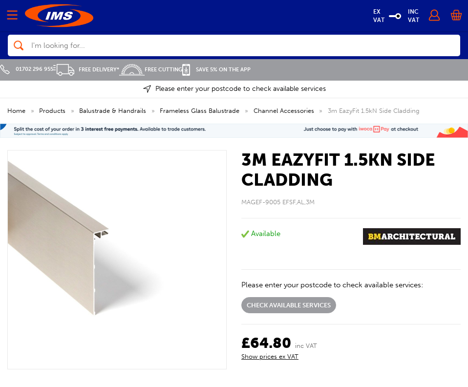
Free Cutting (150, 69)
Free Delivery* (86, 69)
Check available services (289, 305)
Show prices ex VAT (269, 356)
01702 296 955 (26, 69)
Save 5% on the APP (216, 69)
